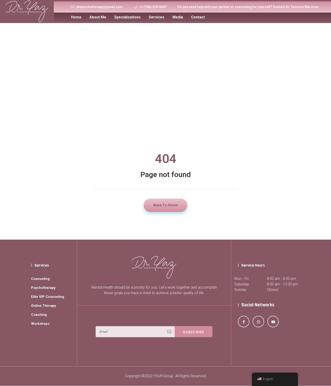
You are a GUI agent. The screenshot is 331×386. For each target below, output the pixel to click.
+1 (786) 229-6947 (152, 7)
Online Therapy (44, 306)
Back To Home (165, 205)
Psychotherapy (44, 288)
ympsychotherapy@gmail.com (99, 7)
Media (177, 17)
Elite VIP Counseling (48, 297)
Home (76, 17)
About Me (97, 17)
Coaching (39, 315)
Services (156, 17)
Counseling (41, 279)
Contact (198, 17)
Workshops (41, 324)
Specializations (127, 17)
